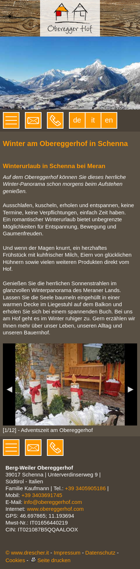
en (109, 120)
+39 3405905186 (85, 488)
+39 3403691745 (41, 495)
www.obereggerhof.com (55, 509)
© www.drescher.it (27, 552)
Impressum (67, 552)
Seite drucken (50, 560)
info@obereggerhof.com (53, 502)
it (93, 120)
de (77, 120)
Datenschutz (100, 552)
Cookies (15, 560)
